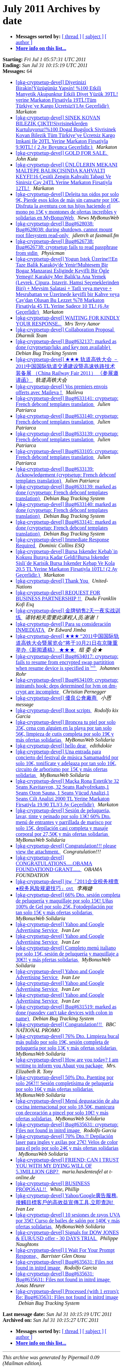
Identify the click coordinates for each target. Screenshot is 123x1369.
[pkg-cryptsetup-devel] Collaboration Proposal (65, 329)
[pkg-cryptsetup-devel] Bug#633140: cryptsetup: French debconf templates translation (67, 419)
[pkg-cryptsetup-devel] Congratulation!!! (59, 1024)
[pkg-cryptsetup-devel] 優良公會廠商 (57, 698)
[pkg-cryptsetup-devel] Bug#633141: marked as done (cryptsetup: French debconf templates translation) (66, 527)
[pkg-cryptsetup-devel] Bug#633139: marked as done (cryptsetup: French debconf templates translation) (66, 492)
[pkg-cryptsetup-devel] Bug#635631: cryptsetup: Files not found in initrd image (67, 1127)
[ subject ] (93, 36)
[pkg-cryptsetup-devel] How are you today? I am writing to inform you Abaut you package (67, 1062)
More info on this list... (41, 48)
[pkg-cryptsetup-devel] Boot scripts (54, 710)
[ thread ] (71, 36)
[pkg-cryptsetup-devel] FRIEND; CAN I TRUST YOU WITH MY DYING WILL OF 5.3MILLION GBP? (67, 1165)
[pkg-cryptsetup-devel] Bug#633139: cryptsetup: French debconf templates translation (67, 436)
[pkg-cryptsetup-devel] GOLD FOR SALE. (62, 153)
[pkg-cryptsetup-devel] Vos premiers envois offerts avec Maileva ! (62, 389)
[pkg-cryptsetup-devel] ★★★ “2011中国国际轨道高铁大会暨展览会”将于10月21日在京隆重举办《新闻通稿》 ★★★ (67, 643)
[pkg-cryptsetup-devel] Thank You (53, 581)
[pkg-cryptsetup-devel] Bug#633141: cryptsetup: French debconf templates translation (67, 401)
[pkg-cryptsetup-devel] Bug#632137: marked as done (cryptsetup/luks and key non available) (66, 344)
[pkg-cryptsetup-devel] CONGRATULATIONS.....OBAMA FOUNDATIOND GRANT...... (54, 863)
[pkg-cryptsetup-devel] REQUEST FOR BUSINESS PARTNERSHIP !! (58, 595)
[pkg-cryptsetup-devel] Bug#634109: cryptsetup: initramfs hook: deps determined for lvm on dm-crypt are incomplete (67, 685)
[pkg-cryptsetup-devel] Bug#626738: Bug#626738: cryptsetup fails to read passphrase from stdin (67, 247)
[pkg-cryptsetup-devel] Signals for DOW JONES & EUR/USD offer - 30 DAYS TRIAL (67, 1235)
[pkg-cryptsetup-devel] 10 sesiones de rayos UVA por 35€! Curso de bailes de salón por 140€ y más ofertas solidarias (68, 1220)
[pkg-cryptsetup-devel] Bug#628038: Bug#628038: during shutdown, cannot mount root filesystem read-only (64, 229)
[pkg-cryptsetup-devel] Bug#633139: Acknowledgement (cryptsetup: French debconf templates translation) (66, 474)
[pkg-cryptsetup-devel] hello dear (51, 745)
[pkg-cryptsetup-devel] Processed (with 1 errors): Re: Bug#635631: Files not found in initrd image (67, 1294)
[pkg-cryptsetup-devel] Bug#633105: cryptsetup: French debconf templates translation (67, 454)
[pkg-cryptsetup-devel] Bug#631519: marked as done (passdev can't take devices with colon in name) (66, 1012)
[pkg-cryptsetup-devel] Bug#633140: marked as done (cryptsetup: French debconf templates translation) (66, 510)
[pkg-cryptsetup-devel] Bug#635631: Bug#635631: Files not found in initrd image (63, 1276)
